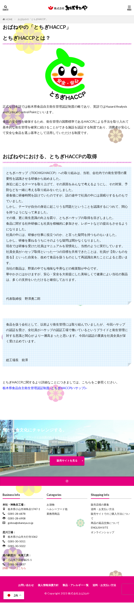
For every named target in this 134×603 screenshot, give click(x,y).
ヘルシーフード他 (57, 509)
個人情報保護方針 (48, 585)
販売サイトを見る (67, 460)
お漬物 (50, 504)
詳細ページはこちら (14, 568)
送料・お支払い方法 (102, 509)
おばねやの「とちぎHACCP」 (33, 19)
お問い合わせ (26, 585)
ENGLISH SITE (99, 527)
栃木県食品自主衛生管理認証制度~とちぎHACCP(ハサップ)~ (45, 388)
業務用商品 (53, 514)
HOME (9, 19)
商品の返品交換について (105, 523)
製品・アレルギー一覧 (76, 585)
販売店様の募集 (100, 504)
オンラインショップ (102, 532)
